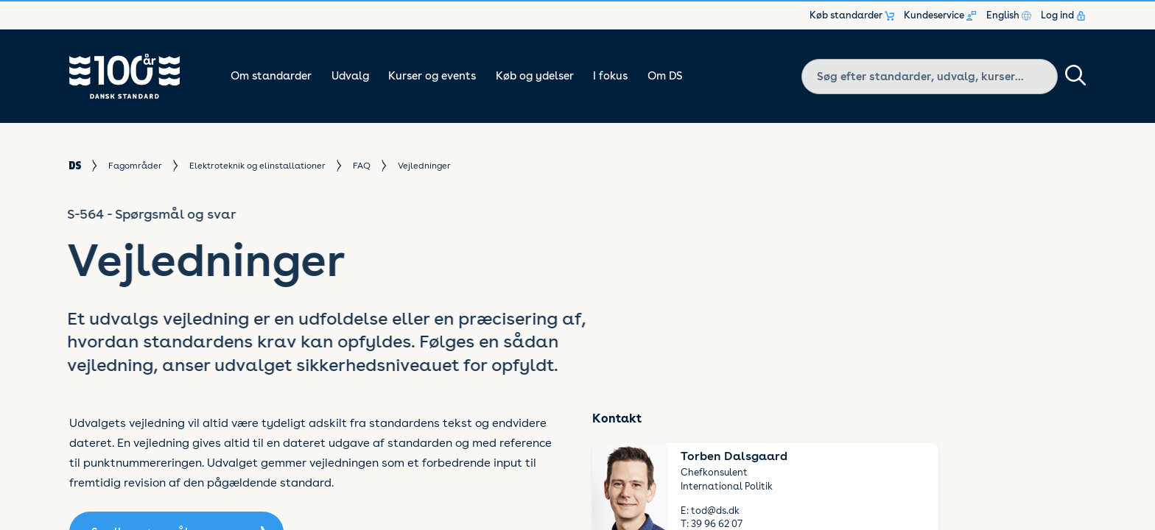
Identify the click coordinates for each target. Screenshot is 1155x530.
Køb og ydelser (535, 75)
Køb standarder (852, 15)
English (1008, 15)
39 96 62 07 (716, 523)
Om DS (665, 75)
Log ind (1063, 15)
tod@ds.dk (715, 510)
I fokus (610, 75)
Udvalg (350, 75)
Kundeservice (940, 15)
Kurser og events (432, 75)
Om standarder (271, 75)
